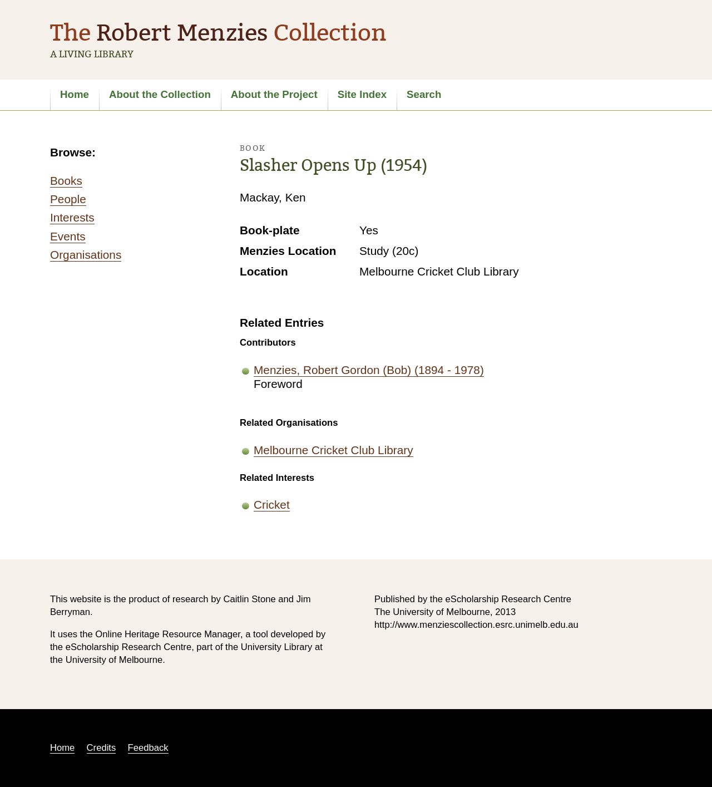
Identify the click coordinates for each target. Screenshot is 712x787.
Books (66, 180)
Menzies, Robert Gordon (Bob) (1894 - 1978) (369, 369)
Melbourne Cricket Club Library (333, 450)
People (68, 199)
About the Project (274, 94)
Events (68, 236)
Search (424, 94)
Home (74, 94)
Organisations (85, 254)
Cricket (272, 504)
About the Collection (160, 94)
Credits (101, 747)
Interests (72, 217)
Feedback (148, 747)
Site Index (362, 94)
